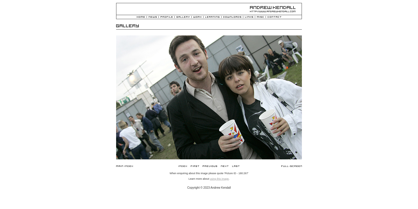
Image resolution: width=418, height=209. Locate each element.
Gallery (183, 17)
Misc (260, 17)
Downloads (232, 17)
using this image (219, 178)
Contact (274, 17)
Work (197, 17)
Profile (167, 17)
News (153, 17)
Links (249, 17)
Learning (212, 17)
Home (141, 17)
